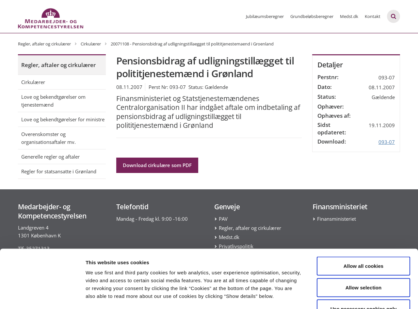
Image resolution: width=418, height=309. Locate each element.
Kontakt (372, 16)
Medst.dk (349, 16)
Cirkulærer (33, 82)
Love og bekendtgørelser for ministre (62, 119)
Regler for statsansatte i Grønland (58, 171)
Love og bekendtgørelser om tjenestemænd (53, 101)
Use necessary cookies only (363, 266)
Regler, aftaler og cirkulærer (58, 65)
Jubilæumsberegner (265, 16)
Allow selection (364, 245)
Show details (343, 296)
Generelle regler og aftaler (50, 156)
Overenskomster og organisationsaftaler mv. (48, 138)
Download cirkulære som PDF (157, 165)
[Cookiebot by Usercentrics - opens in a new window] (42, 296)
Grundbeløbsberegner (311, 16)
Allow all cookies (364, 223)
